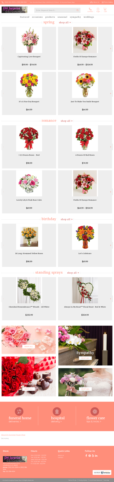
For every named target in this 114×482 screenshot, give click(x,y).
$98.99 (29, 163)
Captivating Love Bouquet (29, 57)
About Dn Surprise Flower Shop (13, 435)
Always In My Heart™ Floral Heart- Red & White (85, 307)
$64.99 (29, 109)
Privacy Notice (83, 480)
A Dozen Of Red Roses (85, 155)
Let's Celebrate (84, 253)
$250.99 (29, 315)
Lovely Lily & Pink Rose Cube (29, 200)
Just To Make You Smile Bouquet (85, 102)
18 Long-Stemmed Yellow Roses (29, 253)
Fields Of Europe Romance (85, 57)
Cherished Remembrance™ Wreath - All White (29, 307)
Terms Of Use (72, 480)
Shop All (64, 22)
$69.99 (29, 208)
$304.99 (85, 315)
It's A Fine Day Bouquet (29, 102)
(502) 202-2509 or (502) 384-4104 (16, 2)
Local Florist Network (95, 480)
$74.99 (85, 163)
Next (111, 48)
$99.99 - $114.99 (29, 64)
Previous (3, 48)
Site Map (106, 480)
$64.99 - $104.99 (85, 64)
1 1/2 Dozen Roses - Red (29, 155)
